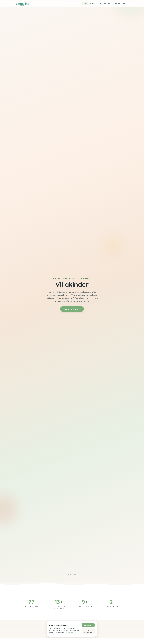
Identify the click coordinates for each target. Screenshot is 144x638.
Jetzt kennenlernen (72, 309)
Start (85, 3)
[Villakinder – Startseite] (22, 3)
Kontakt (117, 3)
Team (99, 3)
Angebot (107, 3)
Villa (92, 3)
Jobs (124, 3)
